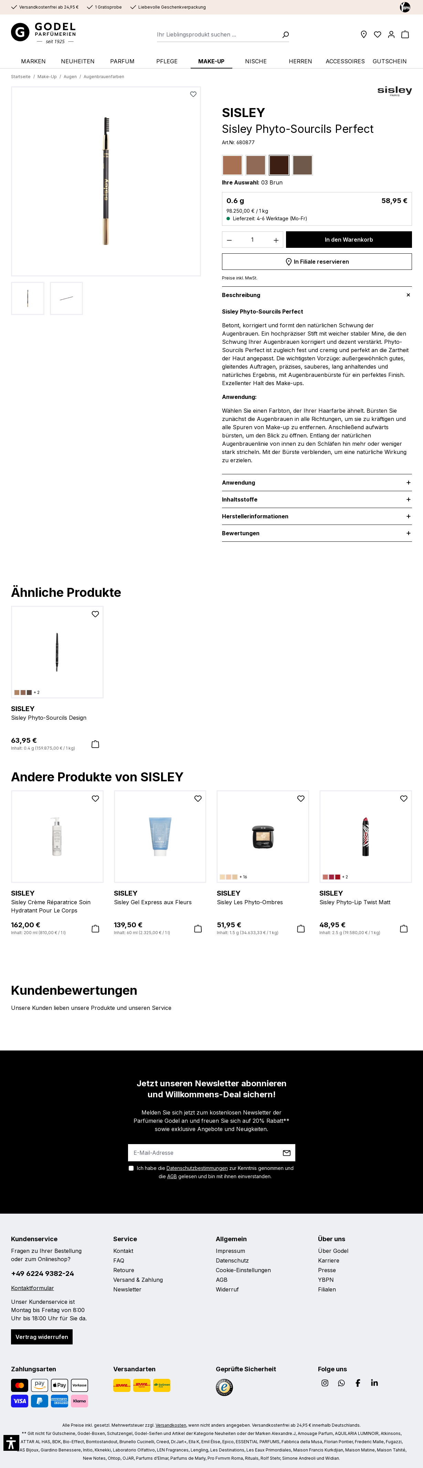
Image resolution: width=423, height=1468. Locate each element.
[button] (11, 1443)
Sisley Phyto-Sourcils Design (57, 712)
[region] (106, 200)
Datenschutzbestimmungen (197, 1168)
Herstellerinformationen (255, 516)
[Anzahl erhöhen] (276, 239)
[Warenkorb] (405, 34)
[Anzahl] (252, 239)
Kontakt (123, 1250)
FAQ (118, 1260)
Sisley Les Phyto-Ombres (263, 897)
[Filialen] (364, 34)
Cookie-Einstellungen (243, 1270)
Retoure (123, 1270)
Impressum (230, 1250)
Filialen (327, 1289)
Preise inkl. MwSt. (239, 278)
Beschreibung (241, 295)
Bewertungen (241, 533)
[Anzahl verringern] (229, 239)
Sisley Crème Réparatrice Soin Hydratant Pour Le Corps (57, 901)
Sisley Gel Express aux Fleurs (160, 897)
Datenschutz (232, 1260)
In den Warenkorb (349, 239)
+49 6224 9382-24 (42, 1273)
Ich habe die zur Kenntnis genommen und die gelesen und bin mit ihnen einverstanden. (215, 1172)
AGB (172, 1176)
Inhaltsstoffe (239, 499)
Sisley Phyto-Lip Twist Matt (365, 897)
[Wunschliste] (377, 34)
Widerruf (227, 1289)
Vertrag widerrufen (41, 1336)
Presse (327, 1270)
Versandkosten (171, 1425)
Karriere (328, 1260)
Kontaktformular (32, 1288)
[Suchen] (283, 34)
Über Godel (333, 1250)
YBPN (326, 1279)
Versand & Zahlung (138, 1279)
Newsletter (127, 1289)
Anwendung (238, 482)
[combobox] (217, 34)
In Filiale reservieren (317, 260)
